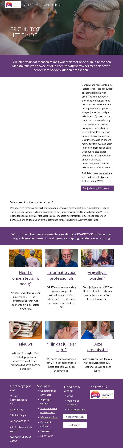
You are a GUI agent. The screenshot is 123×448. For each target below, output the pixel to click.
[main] (30, 27)
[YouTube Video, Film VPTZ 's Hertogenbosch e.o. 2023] (43, 101)
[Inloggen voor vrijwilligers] (75, 416)
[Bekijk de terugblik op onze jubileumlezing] (97, 188)
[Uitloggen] (75, 425)
